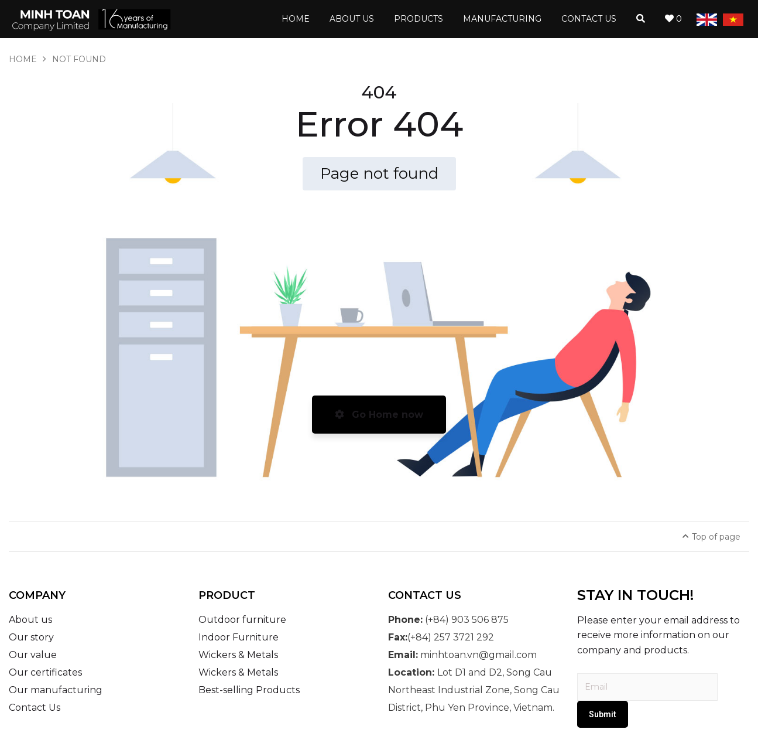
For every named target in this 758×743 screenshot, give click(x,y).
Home (23, 59)
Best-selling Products (249, 690)
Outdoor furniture (242, 619)
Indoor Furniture (238, 637)
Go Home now (379, 414)
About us (30, 619)
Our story (31, 637)
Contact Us (34, 707)
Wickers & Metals (238, 654)
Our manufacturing (55, 690)
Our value (33, 654)
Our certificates (45, 672)
